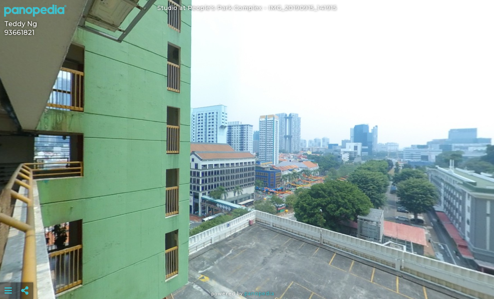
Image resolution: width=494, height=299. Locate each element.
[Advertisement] (247, 270)
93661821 (19, 33)
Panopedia (259, 293)
